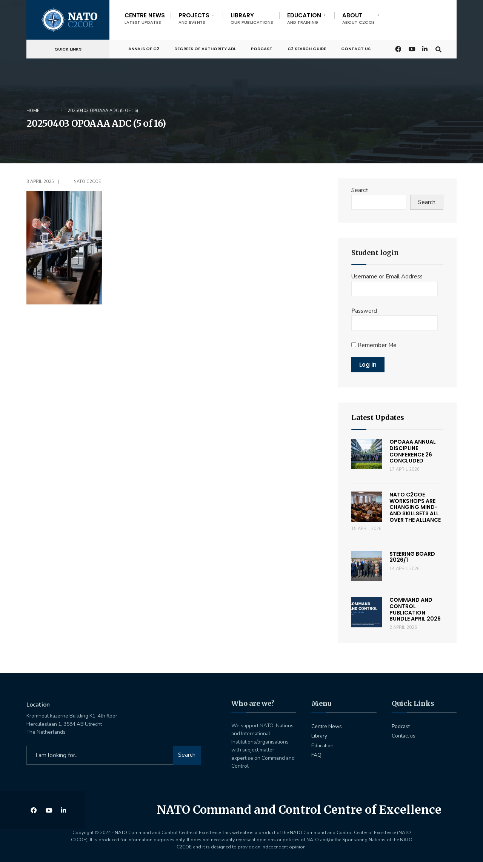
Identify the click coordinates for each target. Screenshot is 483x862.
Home (33, 111)
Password (364, 311)
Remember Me (374, 345)
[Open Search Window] (438, 47)
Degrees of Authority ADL (205, 48)
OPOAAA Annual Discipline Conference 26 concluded (412, 451)
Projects (193, 18)
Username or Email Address (387, 276)
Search (360, 190)
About (358, 18)
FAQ (316, 755)
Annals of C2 (143, 48)
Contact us (356, 48)
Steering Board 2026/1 (412, 557)
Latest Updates (377, 417)
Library (252, 18)
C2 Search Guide (307, 48)
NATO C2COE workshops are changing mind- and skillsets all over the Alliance (415, 507)
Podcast (261, 48)
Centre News (145, 18)
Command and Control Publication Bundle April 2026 (415, 609)
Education (304, 18)
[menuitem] (197, 17)
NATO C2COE (87, 181)
